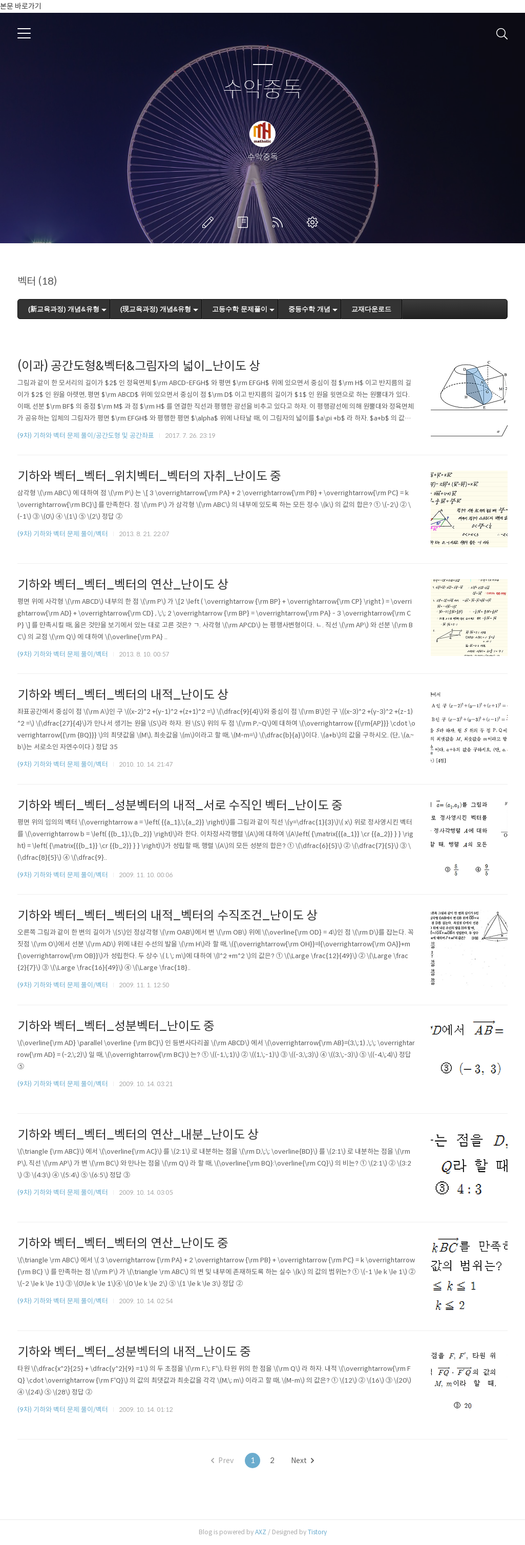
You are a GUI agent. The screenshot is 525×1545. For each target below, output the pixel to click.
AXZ (260, 1532)
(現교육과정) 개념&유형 (156, 309)
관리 (314, 222)
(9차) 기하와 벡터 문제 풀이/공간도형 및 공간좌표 (85, 435)
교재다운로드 (371, 309)
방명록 (245, 222)
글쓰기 (210, 222)
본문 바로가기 (20, 6)
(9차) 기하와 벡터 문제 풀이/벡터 (62, 534)
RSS (279, 222)
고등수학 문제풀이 (239, 309)
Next (302, 1460)
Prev (222, 1460)
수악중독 (263, 89)
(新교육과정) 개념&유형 (63, 309)
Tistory (317, 1532)
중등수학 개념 (309, 309)
